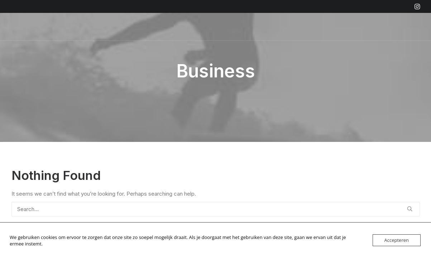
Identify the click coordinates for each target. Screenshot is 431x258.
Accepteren (396, 240)
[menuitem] (417, 6)
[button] (417, 6)
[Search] (215, 209)
